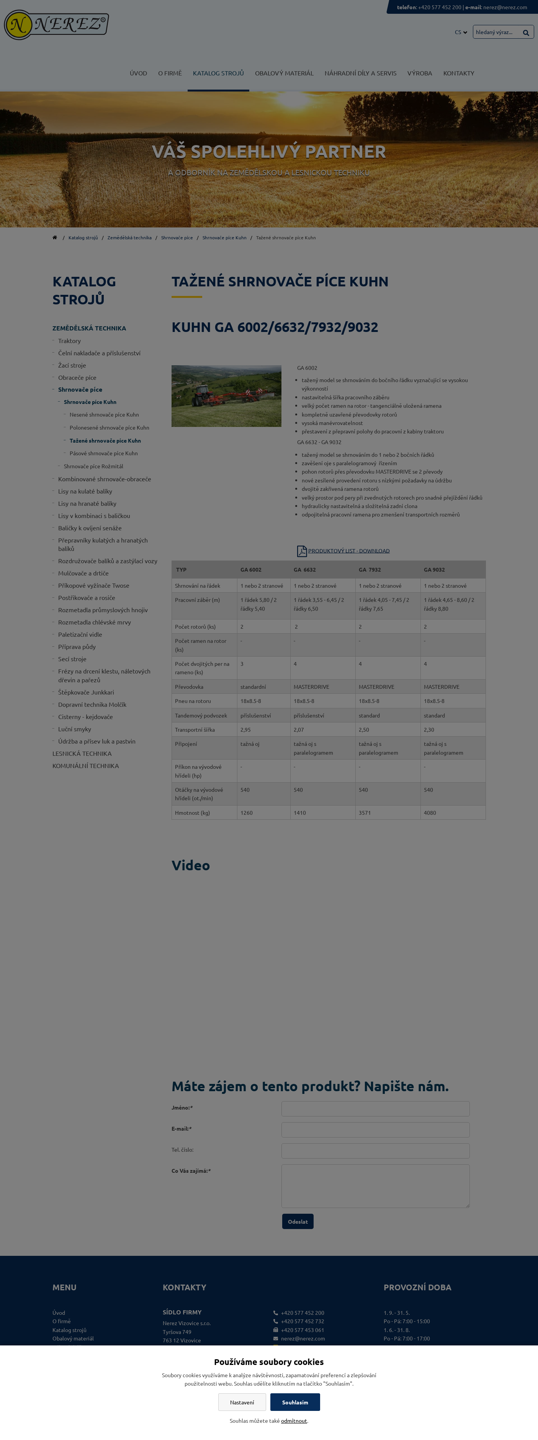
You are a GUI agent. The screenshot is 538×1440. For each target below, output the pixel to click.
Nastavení (242, 1402)
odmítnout (294, 1420)
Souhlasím (295, 1402)
